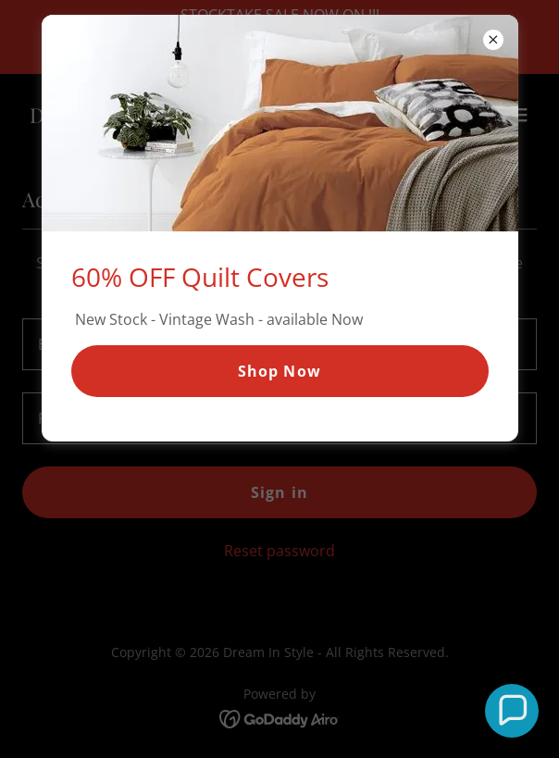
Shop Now (279, 371)
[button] (512, 711)
